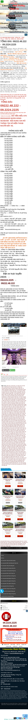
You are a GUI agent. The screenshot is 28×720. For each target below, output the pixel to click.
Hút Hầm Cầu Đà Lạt (13, 707)
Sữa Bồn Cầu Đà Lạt (4, 708)
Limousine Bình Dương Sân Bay (7, 606)
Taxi (1, 704)
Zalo (17, 718)
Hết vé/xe (7, 513)
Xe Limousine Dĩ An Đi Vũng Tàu (7, 596)
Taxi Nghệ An (5, 705)
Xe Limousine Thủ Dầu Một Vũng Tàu (8, 581)
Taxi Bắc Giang (12, 554)
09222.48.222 (8, 283)
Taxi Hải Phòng (19, 555)
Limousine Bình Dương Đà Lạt (20, 703)
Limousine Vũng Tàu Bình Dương (14, 553)
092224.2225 (14, 15)
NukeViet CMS (14, 715)
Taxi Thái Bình (6, 555)
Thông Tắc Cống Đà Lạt (22, 707)
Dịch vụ (14, 563)
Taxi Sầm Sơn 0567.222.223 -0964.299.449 (16, 708)
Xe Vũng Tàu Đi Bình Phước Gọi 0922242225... (8, 491)
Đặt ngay (12, 370)
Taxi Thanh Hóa (15, 704)
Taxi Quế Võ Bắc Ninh (6, 556)
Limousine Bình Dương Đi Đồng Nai (8, 601)
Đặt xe (18, 655)
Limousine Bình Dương (4, 551)
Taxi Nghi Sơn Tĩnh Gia (7, 704)
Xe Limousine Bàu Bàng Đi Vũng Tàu (8, 589)
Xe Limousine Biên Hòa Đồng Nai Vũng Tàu (9, 573)
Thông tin (23, 655)
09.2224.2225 (10, 633)
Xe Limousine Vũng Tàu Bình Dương (8, 571)
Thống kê (15, 657)
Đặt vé (7, 496)
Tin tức (2, 566)
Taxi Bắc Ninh (6, 554)
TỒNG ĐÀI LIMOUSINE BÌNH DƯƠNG (14, 558)
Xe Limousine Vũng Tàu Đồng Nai (7, 576)
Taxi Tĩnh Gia (20, 704)
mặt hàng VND (11, 719)
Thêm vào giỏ (5, 370)
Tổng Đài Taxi (9, 709)
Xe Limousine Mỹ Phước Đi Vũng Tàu (8, 586)
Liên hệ (20, 657)
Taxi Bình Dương (23, 702)
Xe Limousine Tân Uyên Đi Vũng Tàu (8, 594)
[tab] (2, 374)
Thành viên (8, 657)
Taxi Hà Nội (14, 709)
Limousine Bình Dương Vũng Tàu (16, 551)
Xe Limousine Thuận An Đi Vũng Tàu (8, 599)
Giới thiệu (12, 655)
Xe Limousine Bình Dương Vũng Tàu (8, 578)
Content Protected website (22, 715)
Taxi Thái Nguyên (19, 554)
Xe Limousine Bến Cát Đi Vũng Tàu (8, 583)
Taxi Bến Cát (18, 705)
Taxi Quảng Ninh (12, 555)
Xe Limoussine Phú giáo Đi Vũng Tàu (8, 591)
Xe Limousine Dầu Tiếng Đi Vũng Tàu (8, 604)
